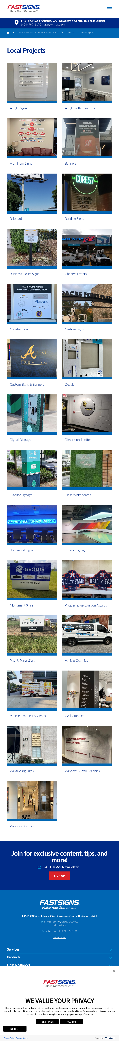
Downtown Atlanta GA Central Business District (37, 32)
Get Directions (59, 925)
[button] (109, 9)
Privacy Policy (9, 1038)
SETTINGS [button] (48, 1021)
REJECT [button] (15, 1029)
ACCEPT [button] (71, 1021)
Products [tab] (59, 957)
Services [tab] (59, 949)
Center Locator (59, 937)
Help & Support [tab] (59, 965)
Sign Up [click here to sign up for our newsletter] (59, 875)
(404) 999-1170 (31, 24)
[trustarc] (110, 1038)
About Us (70, 32)
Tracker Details (22, 1038)
